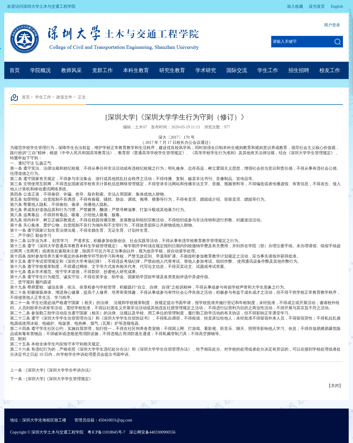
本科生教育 (136, 70)
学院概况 (40, 70)
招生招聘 (298, 70)
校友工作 (329, 70)
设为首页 (317, 6)
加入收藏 (295, 6)
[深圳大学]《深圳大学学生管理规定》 (59, 379)
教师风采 (71, 70)
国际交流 (236, 70)
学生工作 (267, 70)
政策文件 (64, 97)
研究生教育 (172, 70)
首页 (14, 70)
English (337, 6)
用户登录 (332, 25)
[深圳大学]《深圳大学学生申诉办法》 (59, 370)
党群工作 (102, 70)
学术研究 (205, 70)
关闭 (335, 386)
